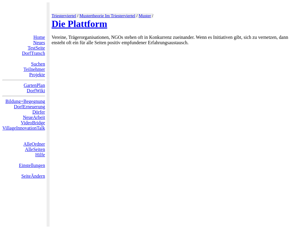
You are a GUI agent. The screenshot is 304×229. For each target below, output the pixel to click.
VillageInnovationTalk (23, 128)
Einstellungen (32, 165)
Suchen (38, 63)
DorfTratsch (33, 53)
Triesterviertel (64, 15)
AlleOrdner (34, 144)
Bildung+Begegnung (25, 101)
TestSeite (36, 47)
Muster (145, 15)
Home (39, 37)
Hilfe (40, 154)
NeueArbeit (34, 117)
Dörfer (38, 111)
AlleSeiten (35, 149)
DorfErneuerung (29, 106)
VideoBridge (33, 122)
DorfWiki (36, 90)
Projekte (37, 74)
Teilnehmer (34, 69)
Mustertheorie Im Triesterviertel (107, 15)
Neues (39, 42)
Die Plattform (79, 23)
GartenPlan (34, 85)
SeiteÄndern (33, 176)
